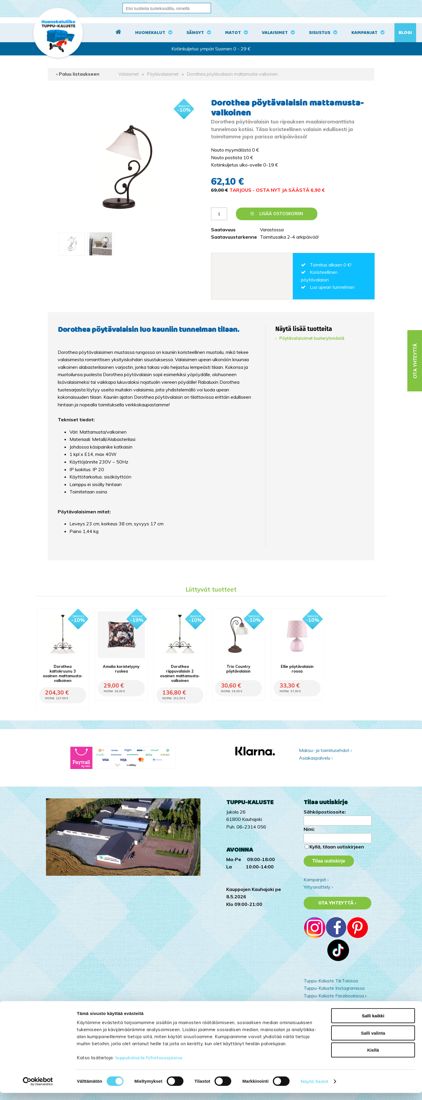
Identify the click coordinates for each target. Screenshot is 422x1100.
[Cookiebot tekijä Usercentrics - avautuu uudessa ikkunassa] (38, 1088)
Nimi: (309, 829)
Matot (233, 32)
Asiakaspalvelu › (316, 758)
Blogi (405, 32)
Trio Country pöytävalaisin (238, 668)
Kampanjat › (316, 879)
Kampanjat (364, 32)
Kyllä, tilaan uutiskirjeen (336, 847)
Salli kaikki (373, 1022)
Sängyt (195, 32)
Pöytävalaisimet (162, 74)
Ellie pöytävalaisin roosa (297, 668)
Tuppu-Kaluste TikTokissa (331, 981)
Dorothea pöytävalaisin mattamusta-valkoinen (232, 74)
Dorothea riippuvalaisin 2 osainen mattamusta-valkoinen (180, 673)
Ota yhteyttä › (337, 903)
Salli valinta (373, 1040)
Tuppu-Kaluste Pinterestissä (333, 1003)
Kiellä (373, 1057)
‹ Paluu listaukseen (77, 74)
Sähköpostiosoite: (325, 812)
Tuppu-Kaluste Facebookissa (334, 996)
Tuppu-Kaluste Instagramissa (334, 988)
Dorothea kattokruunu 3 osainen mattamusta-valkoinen (63, 673)
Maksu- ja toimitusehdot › (325, 750)
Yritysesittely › (318, 887)
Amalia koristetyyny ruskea (121, 668)
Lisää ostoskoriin (277, 213)
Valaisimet (275, 32)
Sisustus (319, 32)
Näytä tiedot (314, 1088)
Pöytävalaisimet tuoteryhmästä (311, 338)
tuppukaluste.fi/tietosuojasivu (149, 1064)
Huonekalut (150, 32)
